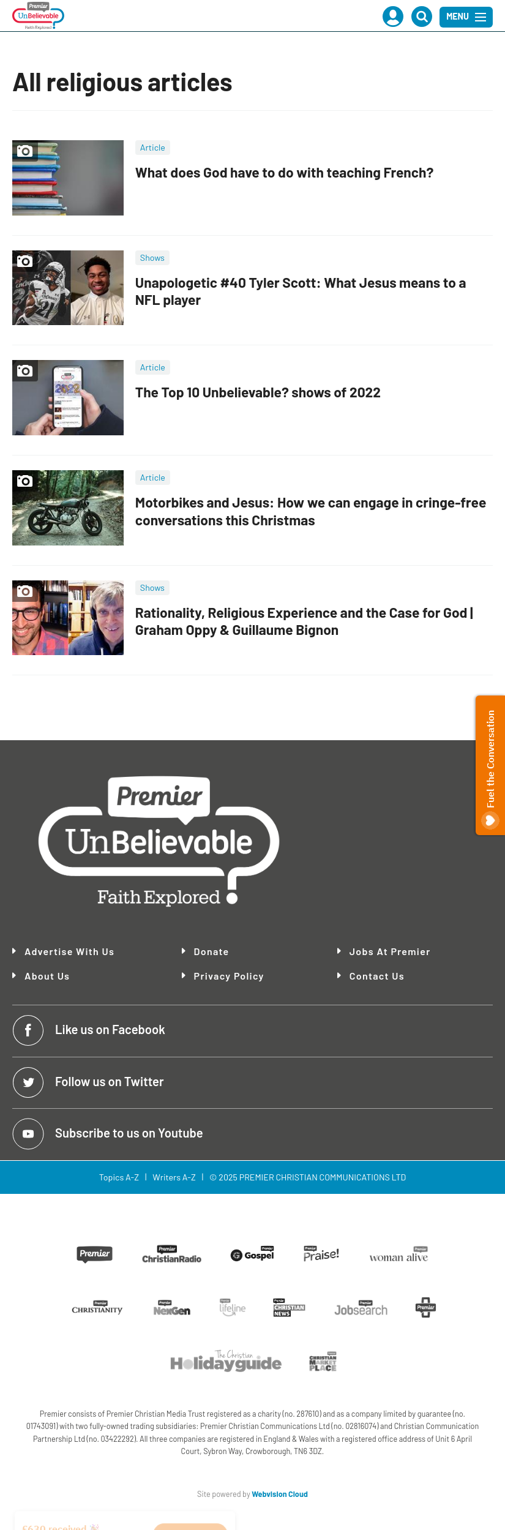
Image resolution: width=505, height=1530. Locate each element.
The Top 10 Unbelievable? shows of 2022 (258, 391)
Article (152, 147)
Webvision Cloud (280, 1494)
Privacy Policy (229, 975)
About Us (47, 975)
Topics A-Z (119, 1177)
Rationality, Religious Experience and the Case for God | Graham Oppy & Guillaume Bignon (304, 621)
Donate (212, 951)
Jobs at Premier (390, 951)
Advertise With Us (69, 951)
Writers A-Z (173, 1177)
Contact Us (377, 975)
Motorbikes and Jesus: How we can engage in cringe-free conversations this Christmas (310, 510)
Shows (152, 257)
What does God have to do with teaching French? (284, 172)
